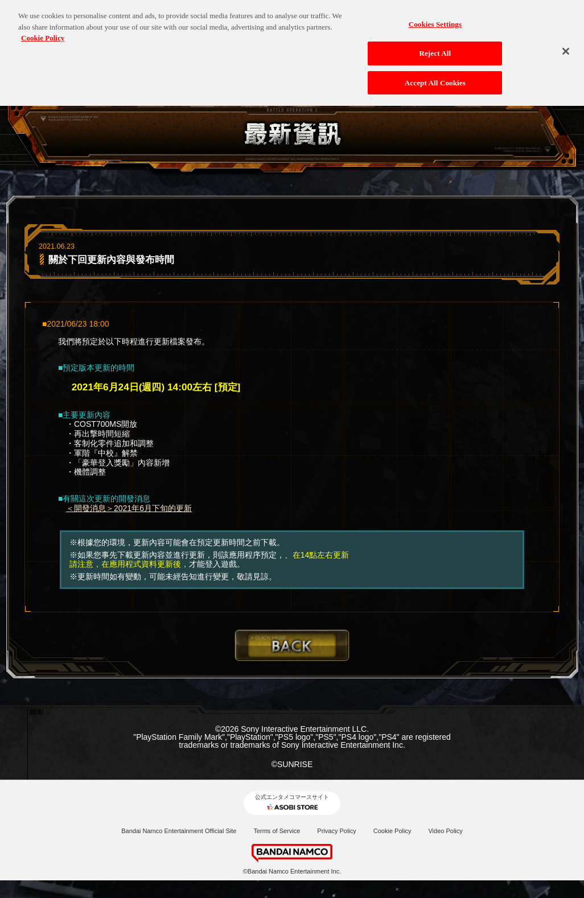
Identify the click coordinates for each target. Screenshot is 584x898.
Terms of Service (276, 830)
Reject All (435, 48)
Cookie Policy (392, 830)
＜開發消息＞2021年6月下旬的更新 (129, 508)
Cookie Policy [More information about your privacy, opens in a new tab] (42, 33)
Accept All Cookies (435, 77)
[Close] (565, 46)
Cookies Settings (435, 19)
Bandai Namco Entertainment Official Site (178, 830)
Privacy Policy (336, 830)
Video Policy (445, 830)
